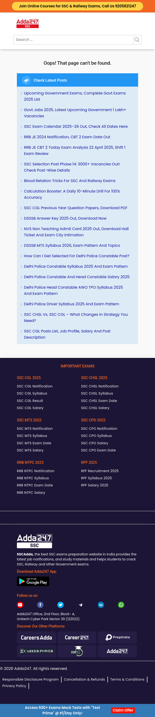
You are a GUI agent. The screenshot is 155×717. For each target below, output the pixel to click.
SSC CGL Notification (35, 386)
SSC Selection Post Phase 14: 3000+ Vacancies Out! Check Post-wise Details (72, 167)
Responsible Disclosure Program (30, 679)
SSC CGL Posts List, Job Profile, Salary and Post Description (67, 334)
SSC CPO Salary (94, 443)
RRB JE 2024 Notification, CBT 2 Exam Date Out (67, 137)
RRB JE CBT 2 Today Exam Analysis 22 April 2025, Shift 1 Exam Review (74, 150)
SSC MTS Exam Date (34, 443)
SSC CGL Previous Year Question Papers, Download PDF (75, 208)
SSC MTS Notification (35, 428)
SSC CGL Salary (30, 407)
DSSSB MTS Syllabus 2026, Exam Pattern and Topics (72, 245)
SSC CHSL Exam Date (99, 400)
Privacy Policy (14, 685)
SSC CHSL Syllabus (97, 393)
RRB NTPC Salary (31, 492)
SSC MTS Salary (30, 450)
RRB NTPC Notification (35, 471)
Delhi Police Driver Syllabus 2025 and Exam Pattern (71, 304)
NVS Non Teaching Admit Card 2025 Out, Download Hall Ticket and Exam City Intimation (76, 232)
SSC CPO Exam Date (98, 450)
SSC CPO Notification (99, 428)
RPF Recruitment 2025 (100, 471)
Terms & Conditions (127, 679)
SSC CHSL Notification (100, 386)
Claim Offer (123, 710)
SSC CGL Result (30, 400)
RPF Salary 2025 (94, 485)
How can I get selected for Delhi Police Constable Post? (76, 256)
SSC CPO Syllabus (96, 435)
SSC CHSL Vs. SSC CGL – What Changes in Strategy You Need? (76, 317)
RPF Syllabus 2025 (96, 478)
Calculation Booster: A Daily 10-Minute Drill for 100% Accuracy (72, 194)
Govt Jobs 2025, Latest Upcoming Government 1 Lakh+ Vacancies (75, 113)
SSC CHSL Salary (95, 407)
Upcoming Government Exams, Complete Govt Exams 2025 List (75, 96)
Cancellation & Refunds (84, 679)
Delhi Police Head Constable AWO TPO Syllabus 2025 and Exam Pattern (73, 290)
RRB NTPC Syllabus (33, 478)
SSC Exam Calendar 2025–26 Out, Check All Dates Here (76, 126)
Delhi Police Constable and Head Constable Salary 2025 (77, 277)
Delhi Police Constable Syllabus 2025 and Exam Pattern (76, 266)
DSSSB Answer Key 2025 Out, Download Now (65, 218)
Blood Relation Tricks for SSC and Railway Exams (70, 180)
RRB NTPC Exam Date (35, 485)
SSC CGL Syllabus (32, 393)
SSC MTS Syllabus (32, 435)
